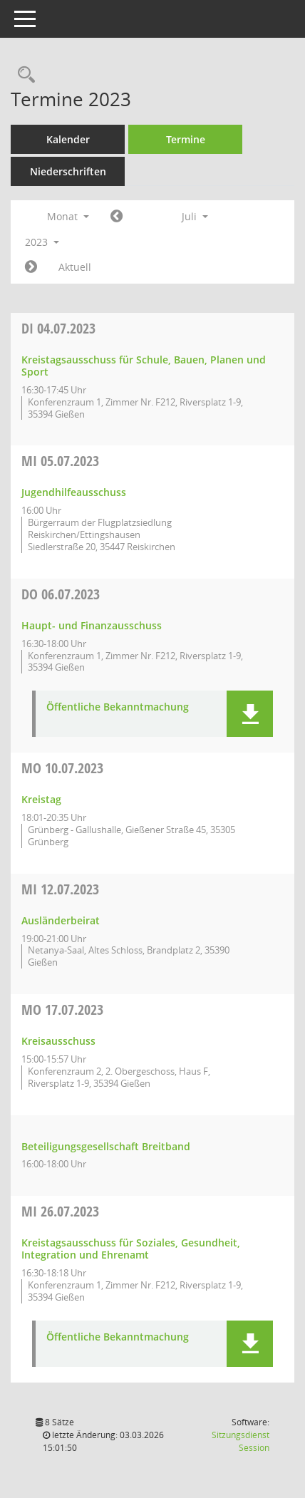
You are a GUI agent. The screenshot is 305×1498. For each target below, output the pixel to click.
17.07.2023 (62, 1009)
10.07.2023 (62, 768)
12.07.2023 (60, 889)
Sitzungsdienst (240, 1441)
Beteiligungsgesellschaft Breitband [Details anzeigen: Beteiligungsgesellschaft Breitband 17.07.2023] (105, 1146)
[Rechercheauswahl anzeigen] (23, 75)
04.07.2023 (58, 328)
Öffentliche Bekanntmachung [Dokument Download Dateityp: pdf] (117, 707)
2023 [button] (42, 242)
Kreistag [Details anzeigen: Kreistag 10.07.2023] (41, 799)
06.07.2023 (60, 594)
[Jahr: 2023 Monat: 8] (31, 267)
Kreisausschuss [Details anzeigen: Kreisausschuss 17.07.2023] (58, 1041)
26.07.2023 (60, 1211)
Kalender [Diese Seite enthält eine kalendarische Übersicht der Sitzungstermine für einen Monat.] (68, 139)
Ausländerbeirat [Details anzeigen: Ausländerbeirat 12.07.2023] (60, 920)
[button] (250, 714)
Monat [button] (68, 216)
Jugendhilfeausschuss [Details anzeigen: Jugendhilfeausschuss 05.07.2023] (73, 492)
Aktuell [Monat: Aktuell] (74, 267)
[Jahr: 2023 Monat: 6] (116, 216)
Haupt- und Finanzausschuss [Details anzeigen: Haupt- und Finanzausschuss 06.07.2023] (91, 625)
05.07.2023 (60, 460)
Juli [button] (195, 216)
